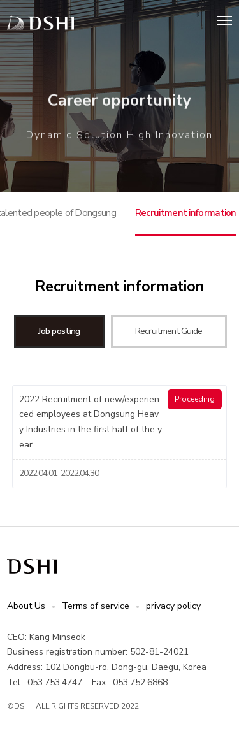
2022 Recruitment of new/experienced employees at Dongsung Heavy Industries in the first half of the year (90, 422)
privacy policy (173, 606)
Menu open (224, 20)
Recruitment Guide (169, 331)
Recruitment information (185, 213)
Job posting (59, 331)
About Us (26, 606)
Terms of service (95, 606)
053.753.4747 (54, 682)
